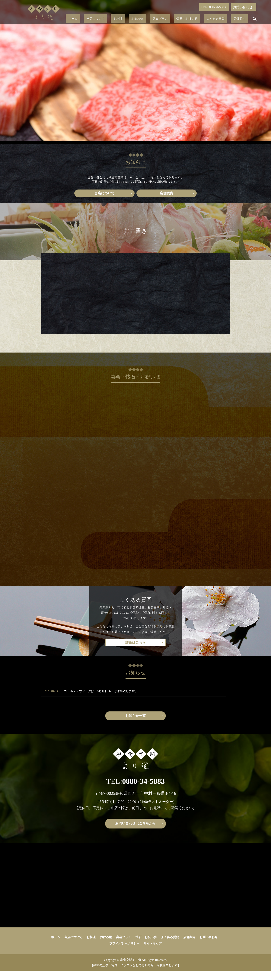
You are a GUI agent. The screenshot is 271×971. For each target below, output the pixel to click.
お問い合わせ (243, 7)
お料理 (125, 18)
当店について (109, 18)
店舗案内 (221, 18)
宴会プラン (157, 18)
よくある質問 (202, 18)
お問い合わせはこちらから (135, 823)
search (233, 19)
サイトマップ (153, 943)
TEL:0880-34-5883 (213, 7)
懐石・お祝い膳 (179, 18)
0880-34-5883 (143, 781)
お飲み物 (140, 18)
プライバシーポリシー (124, 943)
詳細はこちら (135, 642)
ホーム (91, 18)
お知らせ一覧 (135, 716)
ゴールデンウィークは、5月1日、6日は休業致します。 (101, 691)
